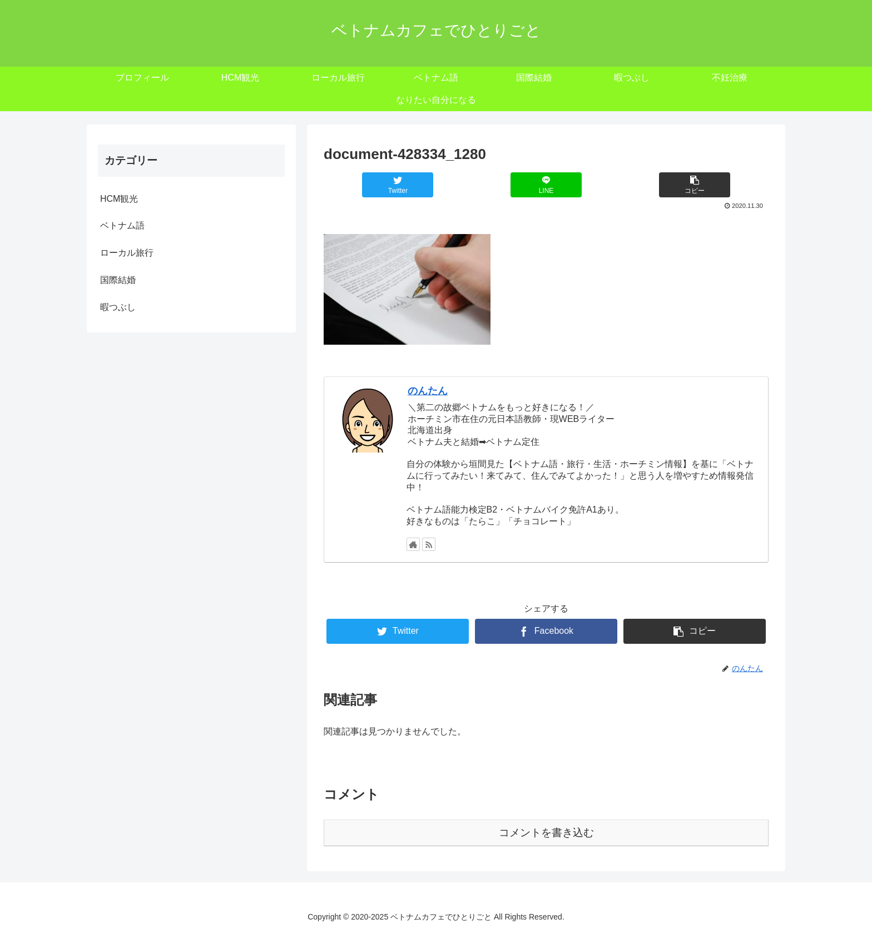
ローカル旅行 (126, 252)
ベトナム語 (122, 225)
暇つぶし (118, 307)
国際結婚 (118, 280)
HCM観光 (119, 198)
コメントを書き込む (546, 832)
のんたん (428, 390)
